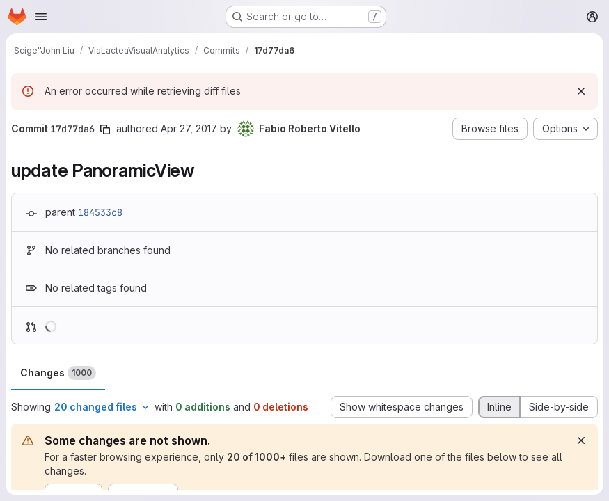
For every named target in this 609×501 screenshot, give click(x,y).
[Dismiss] (581, 91)
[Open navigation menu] (41, 17)
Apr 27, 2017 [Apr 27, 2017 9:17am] (189, 128)
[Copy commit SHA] (105, 129)
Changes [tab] (58, 373)
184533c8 (100, 212)
